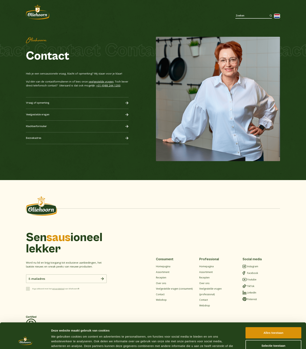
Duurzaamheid (140, 15)
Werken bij (261, 5)
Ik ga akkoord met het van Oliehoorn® (55, 289)
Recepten (97, 15)
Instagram (250, 266)
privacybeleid (58, 288)
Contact (163, 15)
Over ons (116, 15)
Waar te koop (248, 5)
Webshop (274, 5)
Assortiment (75, 15)
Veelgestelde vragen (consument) (174, 288)
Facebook (250, 273)
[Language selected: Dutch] (277, 16)
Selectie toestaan (274, 323)
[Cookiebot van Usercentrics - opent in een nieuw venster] (25, 341)
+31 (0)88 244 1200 (108, 85)
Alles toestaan (273, 310)
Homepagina (163, 266)
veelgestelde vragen (101, 81)
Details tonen (211, 341)
